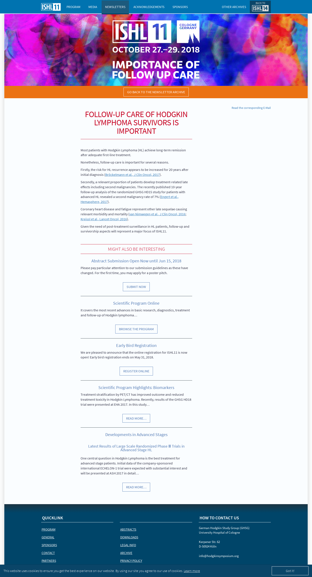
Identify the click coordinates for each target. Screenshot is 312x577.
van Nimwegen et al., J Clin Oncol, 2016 (157, 214)
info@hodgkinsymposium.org (219, 556)
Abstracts (128, 529)
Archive (126, 553)
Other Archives (234, 7)
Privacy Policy (131, 561)
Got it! (290, 571)
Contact (48, 553)
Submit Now (136, 286)
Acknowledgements (148, 7)
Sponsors (180, 7)
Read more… (136, 418)
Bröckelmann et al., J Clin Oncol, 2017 (132, 174)
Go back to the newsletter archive (156, 92)
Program (73, 7)
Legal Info (128, 545)
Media (92, 7)
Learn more (192, 571)
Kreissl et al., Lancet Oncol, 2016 (104, 219)
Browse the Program (136, 329)
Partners (49, 561)
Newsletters (115, 7)
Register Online (136, 371)
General (48, 537)
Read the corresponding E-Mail (251, 108)
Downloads (129, 537)
